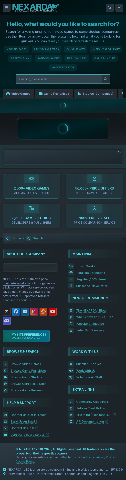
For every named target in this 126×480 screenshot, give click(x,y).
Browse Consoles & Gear (28, 383)
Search (34, 238)
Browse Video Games (26, 364)
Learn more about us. (17, 300)
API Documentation (90, 421)
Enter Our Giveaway (90, 330)
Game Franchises (54, 93)
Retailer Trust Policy (90, 408)
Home (13, 238)
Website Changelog (90, 323)
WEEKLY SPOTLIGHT (106, 49)
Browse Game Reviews (27, 390)
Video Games (18, 93)
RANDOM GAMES (48, 58)
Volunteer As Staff (89, 377)
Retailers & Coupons (90, 272)
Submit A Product (88, 364)
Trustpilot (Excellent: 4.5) (94, 415)
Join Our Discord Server (28, 434)
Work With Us (85, 370)
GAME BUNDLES (104, 58)
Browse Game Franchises (28, 370)
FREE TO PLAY (20, 58)
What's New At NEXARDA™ (94, 317)
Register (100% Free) (91, 279)
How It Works (85, 266)
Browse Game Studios (26, 377)
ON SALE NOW (76, 49)
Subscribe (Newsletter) (92, 286)
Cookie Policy (25, 461)
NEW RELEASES (16, 49)
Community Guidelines (92, 401)
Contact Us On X (22, 428)
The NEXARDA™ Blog (91, 310)
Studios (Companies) (95, 93)
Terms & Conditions (80, 457)
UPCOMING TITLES (46, 49)
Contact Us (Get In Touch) (29, 415)
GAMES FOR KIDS (63, 67)
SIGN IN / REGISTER (119, 8)
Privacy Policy (104, 457)
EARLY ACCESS (77, 58)
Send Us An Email (23, 421)
